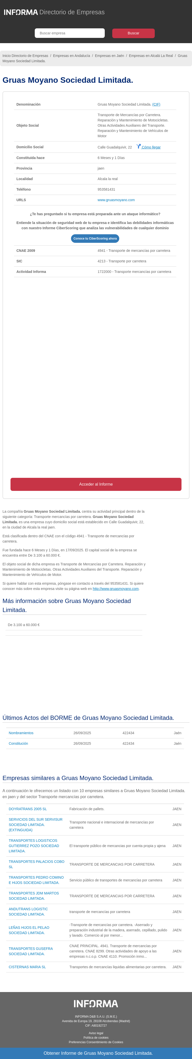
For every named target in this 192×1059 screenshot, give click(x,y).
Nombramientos (21, 733)
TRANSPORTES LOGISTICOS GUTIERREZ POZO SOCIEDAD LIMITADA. (34, 846)
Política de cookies (96, 1037)
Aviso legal (96, 1033)
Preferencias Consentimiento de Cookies (96, 1042)
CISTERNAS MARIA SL (27, 967)
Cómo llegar (148, 147)
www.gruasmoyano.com (116, 200)
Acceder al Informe (96, 484)
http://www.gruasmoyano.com (116, 589)
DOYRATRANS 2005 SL (28, 809)
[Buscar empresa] (70, 33)
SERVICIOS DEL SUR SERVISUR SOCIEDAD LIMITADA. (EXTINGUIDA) (35, 824)
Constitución (18, 743)
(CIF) (156, 104)
